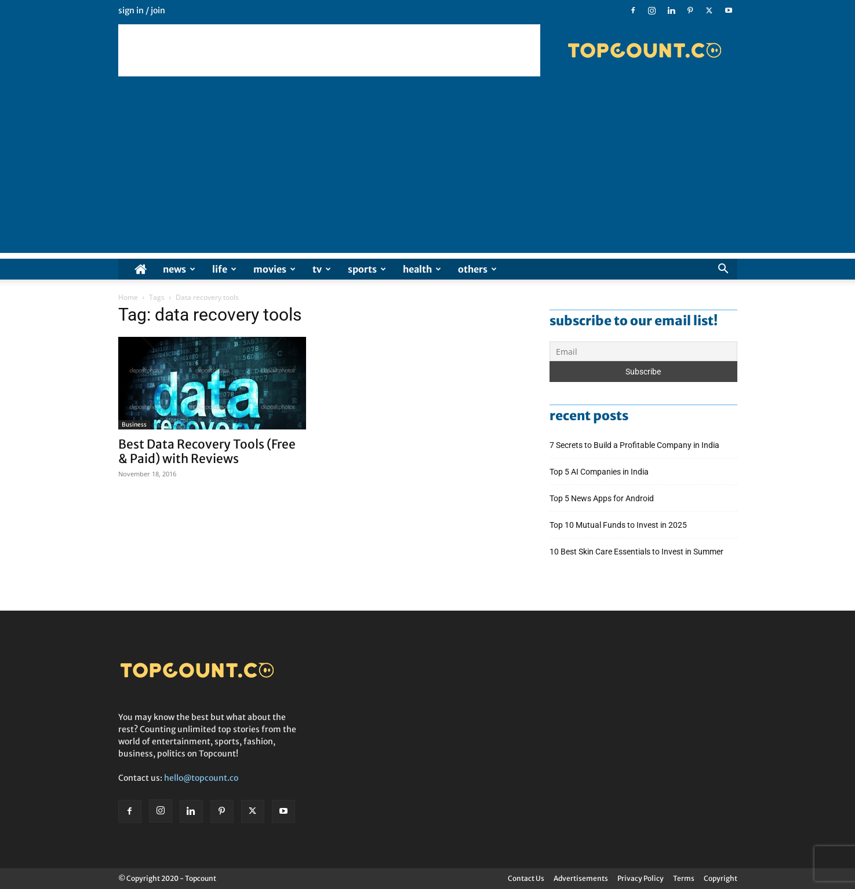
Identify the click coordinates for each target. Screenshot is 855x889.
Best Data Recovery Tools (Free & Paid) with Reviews (207, 451)
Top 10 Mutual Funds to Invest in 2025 (619, 525)
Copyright (720, 878)
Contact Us (526, 878)
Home (128, 297)
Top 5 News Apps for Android (603, 498)
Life (224, 269)
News (179, 269)
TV (321, 269)
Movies (274, 269)
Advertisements (581, 878)
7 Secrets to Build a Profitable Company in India (635, 445)
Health (422, 269)
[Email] (643, 351)
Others (477, 269)
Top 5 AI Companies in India (599, 471)
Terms (683, 878)
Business (134, 424)
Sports (367, 269)
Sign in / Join (141, 10)
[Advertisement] (329, 50)
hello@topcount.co (201, 778)
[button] (723, 270)
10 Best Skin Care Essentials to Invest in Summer (637, 551)
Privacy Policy (640, 878)
